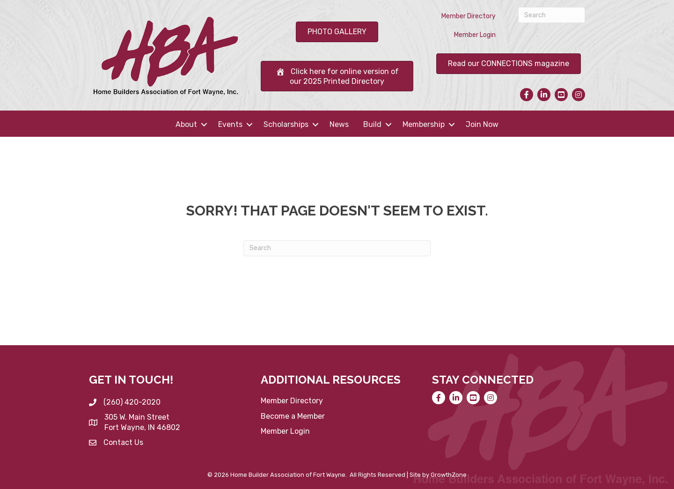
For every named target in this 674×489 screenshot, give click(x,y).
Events (230, 124)
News (339, 124)
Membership (424, 124)
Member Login (475, 35)
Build (372, 124)
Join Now (482, 124)
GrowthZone (449, 474)
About (186, 124)
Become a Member (293, 416)
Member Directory (468, 16)
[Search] (551, 15)
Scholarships (286, 124)
